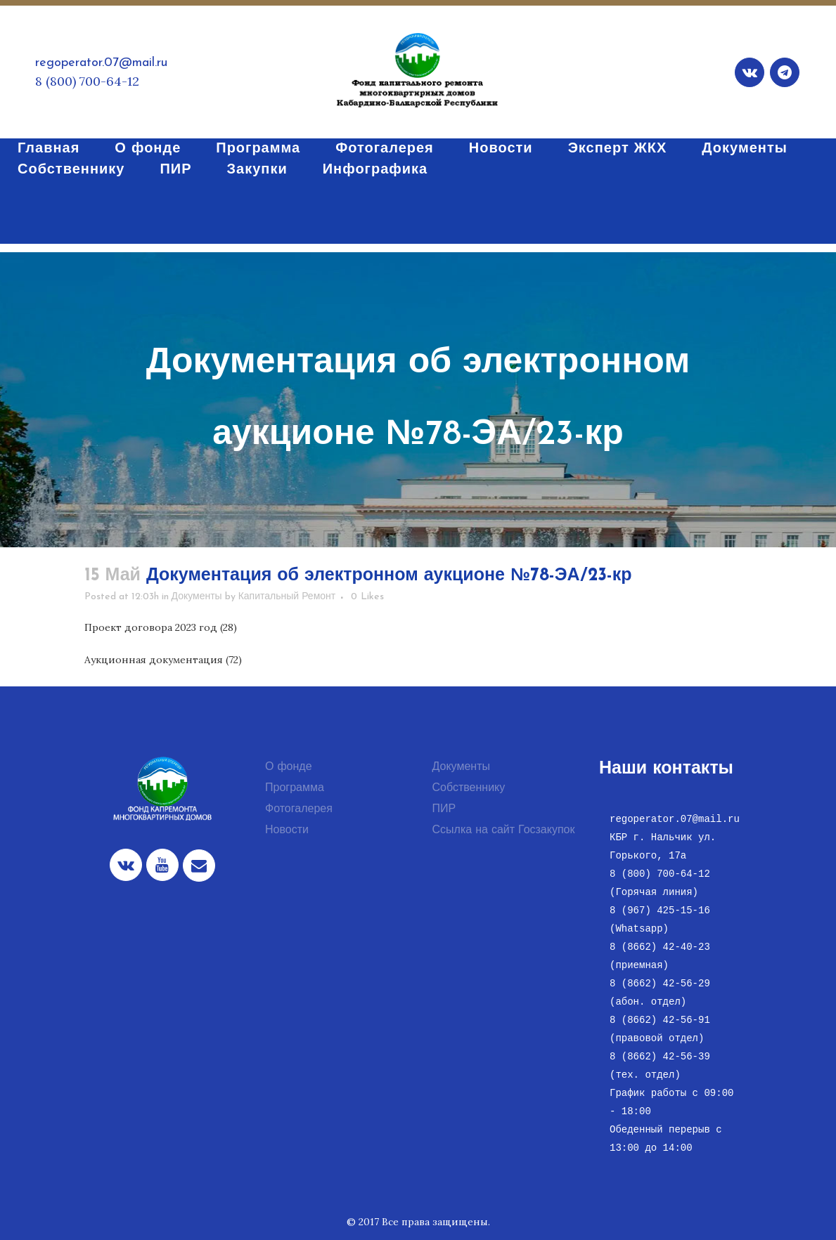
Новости (287, 830)
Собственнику (469, 788)
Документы (197, 597)
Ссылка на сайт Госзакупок (503, 830)
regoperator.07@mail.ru (101, 63)
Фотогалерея (299, 809)
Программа (294, 788)
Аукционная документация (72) (163, 659)
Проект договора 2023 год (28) (160, 627)
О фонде (288, 767)
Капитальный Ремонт (287, 597)
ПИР (444, 809)
